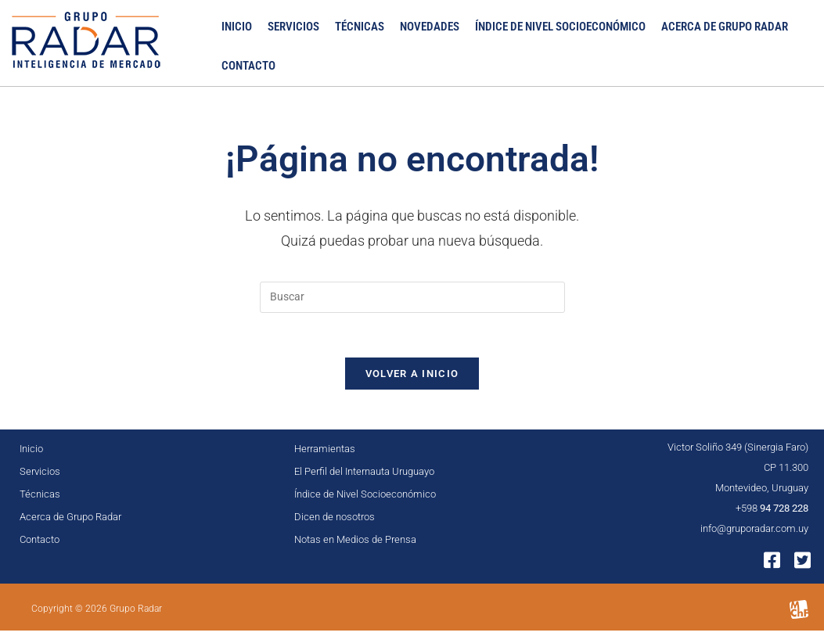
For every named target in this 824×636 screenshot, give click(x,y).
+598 (772, 513)
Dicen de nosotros (334, 521)
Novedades (429, 27)
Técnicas (359, 27)
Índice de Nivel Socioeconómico (560, 27)
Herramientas (324, 453)
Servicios (293, 27)
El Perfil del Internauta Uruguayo (364, 476)
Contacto (248, 67)
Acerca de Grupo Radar (724, 27)
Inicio (236, 27)
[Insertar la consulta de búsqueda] (412, 298)
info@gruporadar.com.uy (754, 533)
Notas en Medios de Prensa (355, 544)
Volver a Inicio (412, 378)
